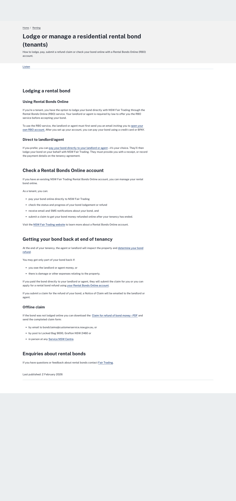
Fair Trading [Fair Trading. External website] (105, 362)
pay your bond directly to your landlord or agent (78, 147)
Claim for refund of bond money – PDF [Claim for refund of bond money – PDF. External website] (115, 315)
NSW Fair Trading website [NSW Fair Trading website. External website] (49, 224)
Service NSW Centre (61, 339)
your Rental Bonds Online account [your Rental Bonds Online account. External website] (88, 285)
